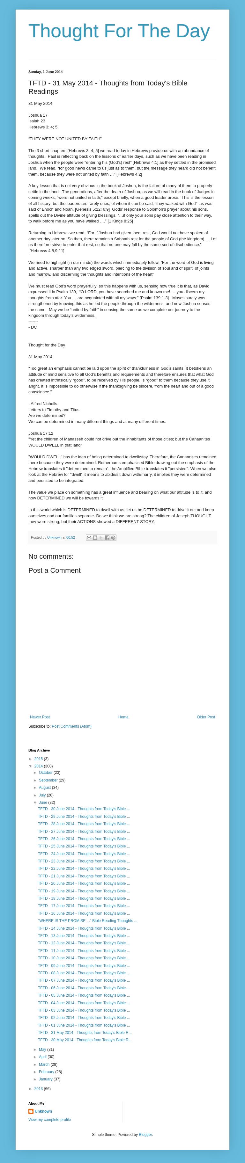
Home (123, 717)
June (43, 802)
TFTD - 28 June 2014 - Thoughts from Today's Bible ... (84, 824)
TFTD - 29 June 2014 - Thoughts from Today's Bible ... (84, 816)
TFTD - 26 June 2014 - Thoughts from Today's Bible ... (84, 839)
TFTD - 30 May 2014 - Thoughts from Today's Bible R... (85, 1040)
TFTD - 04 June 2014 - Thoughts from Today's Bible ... (84, 1003)
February (47, 1072)
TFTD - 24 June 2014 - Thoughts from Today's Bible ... (84, 854)
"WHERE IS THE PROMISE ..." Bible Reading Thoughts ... (87, 921)
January (46, 1079)
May (43, 1049)
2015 (39, 759)
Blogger (145, 1134)
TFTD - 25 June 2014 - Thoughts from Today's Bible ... (84, 846)
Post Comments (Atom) (72, 726)
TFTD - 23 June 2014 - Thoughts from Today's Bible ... (84, 861)
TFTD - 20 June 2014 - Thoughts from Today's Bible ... (84, 883)
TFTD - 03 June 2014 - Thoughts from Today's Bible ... (84, 1010)
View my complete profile (49, 1119)
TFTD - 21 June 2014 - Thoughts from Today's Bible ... (84, 876)
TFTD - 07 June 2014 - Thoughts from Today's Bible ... (84, 980)
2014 (39, 766)
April (43, 1057)
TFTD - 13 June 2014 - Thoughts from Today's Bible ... (84, 936)
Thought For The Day (119, 30)
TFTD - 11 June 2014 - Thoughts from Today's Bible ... (84, 951)
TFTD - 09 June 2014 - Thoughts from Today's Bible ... (84, 965)
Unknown (43, 1111)
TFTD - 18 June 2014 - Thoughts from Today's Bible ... (84, 898)
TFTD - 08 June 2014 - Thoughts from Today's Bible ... (84, 973)
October (46, 772)
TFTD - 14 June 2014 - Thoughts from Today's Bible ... (84, 928)
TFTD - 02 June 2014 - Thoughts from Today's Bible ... (84, 1017)
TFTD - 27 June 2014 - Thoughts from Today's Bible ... (84, 831)
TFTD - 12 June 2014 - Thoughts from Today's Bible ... (84, 943)
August (45, 787)
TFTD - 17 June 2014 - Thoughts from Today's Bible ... (84, 906)
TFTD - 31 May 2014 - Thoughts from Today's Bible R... (85, 1032)
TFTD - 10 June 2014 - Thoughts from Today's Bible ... (84, 958)
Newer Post (40, 717)
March (45, 1064)
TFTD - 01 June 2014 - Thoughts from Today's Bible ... (84, 1025)
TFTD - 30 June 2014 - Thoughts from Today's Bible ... (84, 809)
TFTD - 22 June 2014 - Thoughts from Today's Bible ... (84, 868)
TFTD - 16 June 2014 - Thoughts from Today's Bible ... (84, 913)
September (49, 780)
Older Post (206, 717)
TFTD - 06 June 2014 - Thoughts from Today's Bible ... (84, 988)
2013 (39, 1089)
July (43, 795)
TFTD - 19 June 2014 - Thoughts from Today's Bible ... (84, 891)
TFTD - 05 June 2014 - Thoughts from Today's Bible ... (84, 995)
